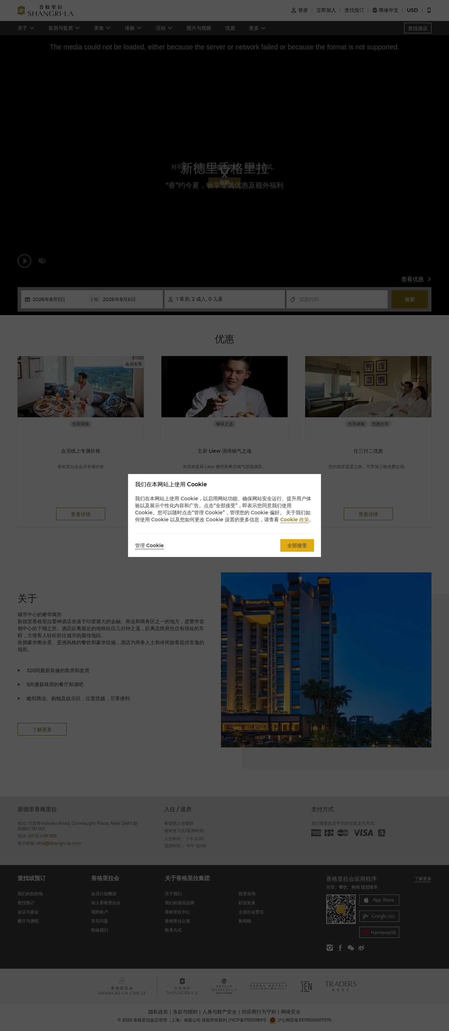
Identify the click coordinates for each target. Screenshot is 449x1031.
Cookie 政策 (294, 519)
